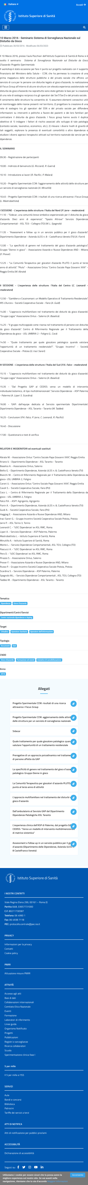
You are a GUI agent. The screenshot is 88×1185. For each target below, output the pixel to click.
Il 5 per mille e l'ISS (14, 1075)
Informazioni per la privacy (18, 944)
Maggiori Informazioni (57, 1181)
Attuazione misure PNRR (17, 973)
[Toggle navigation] (5, 27)
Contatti (9, 949)
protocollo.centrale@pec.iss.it (25, 924)
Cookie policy (11, 953)
